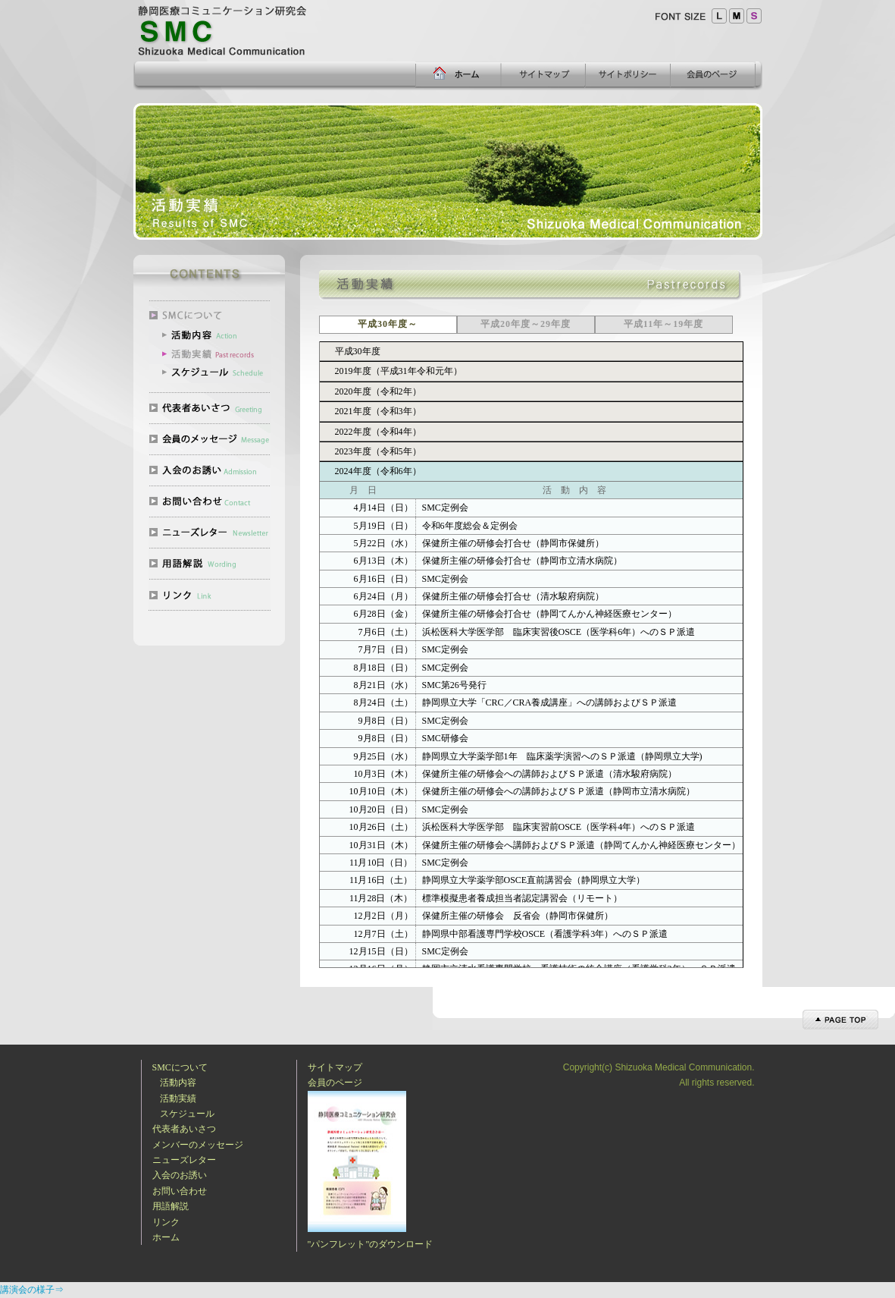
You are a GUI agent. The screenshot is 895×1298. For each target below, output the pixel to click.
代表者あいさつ (184, 1129)
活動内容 (178, 1082)
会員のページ (335, 1082)
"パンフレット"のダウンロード (370, 1244)
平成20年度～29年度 (525, 324)
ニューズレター (184, 1160)
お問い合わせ (179, 1191)
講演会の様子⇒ (32, 1289)
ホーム (166, 1237)
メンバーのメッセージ (197, 1144)
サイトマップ (335, 1067)
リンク (166, 1222)
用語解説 (170, 1206)
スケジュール (187, 1113)
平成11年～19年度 (663, 324)
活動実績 (178, 1098)
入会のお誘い (179, 1175)
